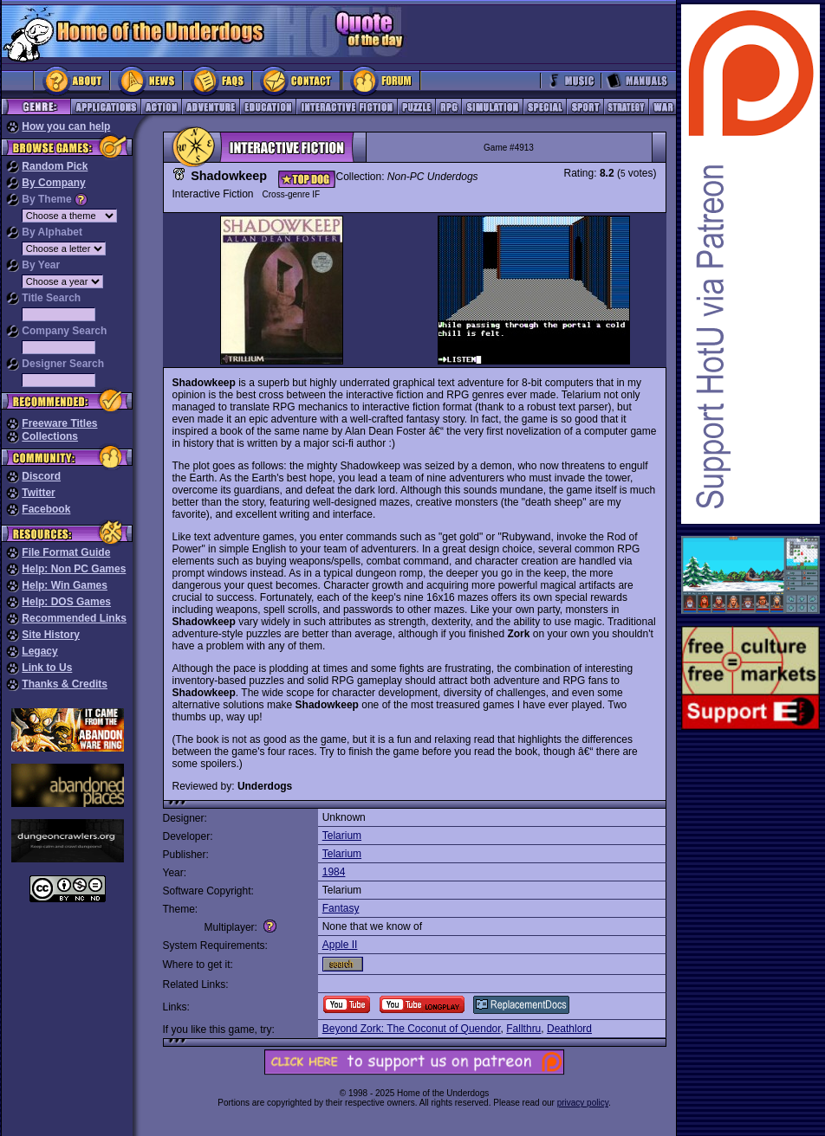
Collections (50, 436)
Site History (51, 635)
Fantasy (341, 908)
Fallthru (523, 1029)
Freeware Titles (59, 423)
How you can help (66, 126)
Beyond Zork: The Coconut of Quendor (411, 1029)
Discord (41, 476)
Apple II (340, 945)
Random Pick (55, 166)
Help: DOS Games (66, 602)
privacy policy (582, 1102)
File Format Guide (66, 552)
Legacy (39, 651)
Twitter (38, 493)
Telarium (341, 835)
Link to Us (47, 668)
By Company (53, 183)
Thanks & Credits (64, 684)
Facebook (46, 509)
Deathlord (569, 1029)
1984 (334, 872)
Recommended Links (74, 618)
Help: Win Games (64, 585)
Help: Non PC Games (74, 569)
